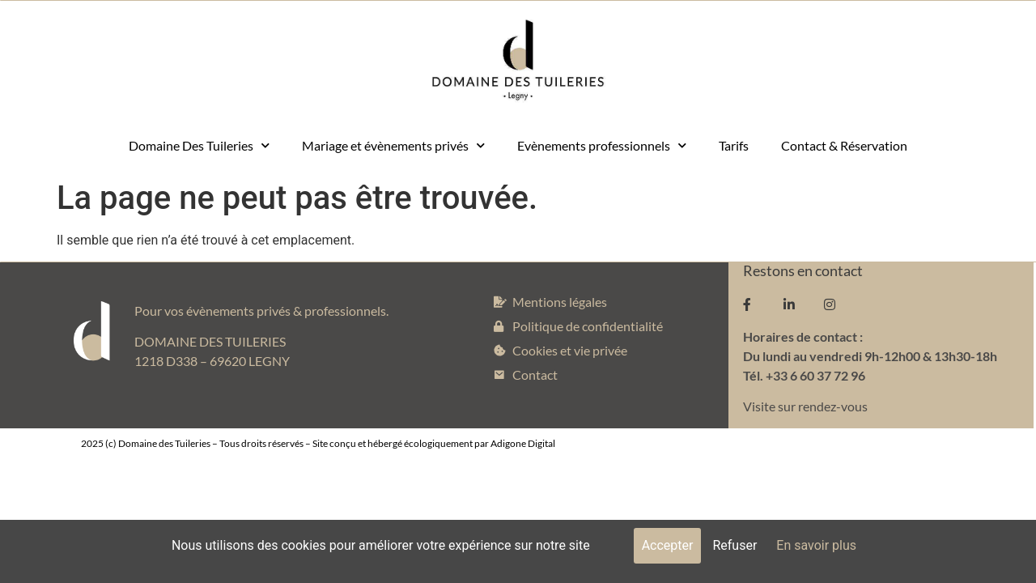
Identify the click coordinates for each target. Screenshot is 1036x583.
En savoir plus (816, 545)
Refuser (734, 545)
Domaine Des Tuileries (199, 145)
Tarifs (734, 145)
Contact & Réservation (844, 145)
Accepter (668, 545)
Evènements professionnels (601, 145)
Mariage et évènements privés (393, 145)
